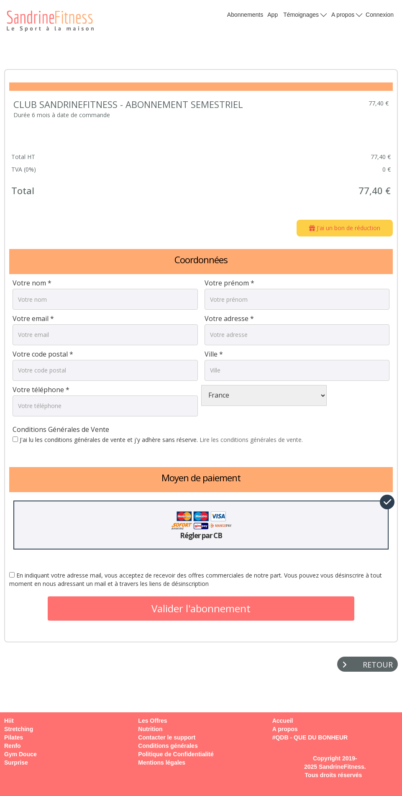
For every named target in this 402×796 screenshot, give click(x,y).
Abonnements (245, 14)
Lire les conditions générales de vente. (251, 440)
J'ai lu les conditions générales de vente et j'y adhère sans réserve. (158, 440)
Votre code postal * (43, 354)
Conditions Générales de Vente (61, 429)
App (272, 14)
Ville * (214, 354)
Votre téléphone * (41, 389)
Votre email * (33, 318)
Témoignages (305, 14)
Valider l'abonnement (201, 608)
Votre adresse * (229, 318)
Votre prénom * (229, 283)
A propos (346, 14)
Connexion (380, 14)
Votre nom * (32, 283)
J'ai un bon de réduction (344, 228)
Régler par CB (201, 525)
